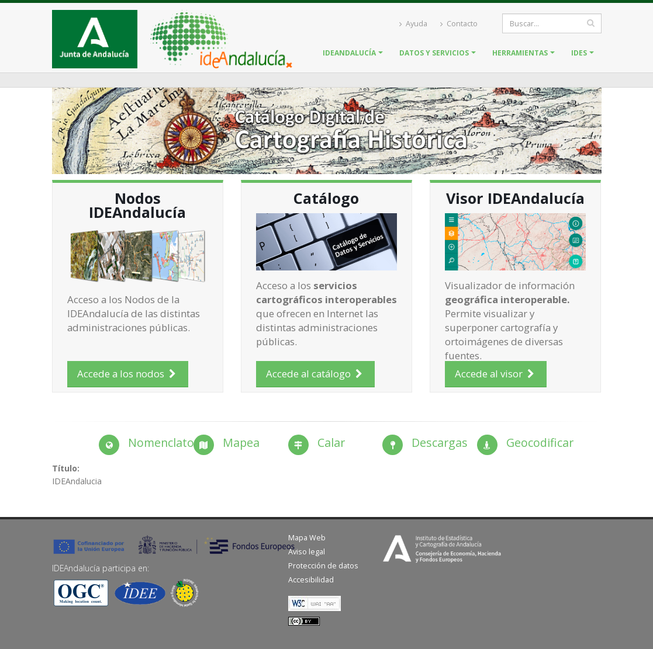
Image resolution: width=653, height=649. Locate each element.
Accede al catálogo (315, 373)
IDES (579, 53)
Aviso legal (306, 552)
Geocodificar (539, 442)
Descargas (440, 442)
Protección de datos (323, 566)
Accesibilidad (311, 580)
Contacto (459, 24)
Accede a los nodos (127, 373)
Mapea (241, 442)
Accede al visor (496, 373)
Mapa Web (307, 538)
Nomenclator (163, 442)
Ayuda (413, 24)
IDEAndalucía (349, 53)
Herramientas (520, 53)
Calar (331, 442)
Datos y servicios (434, 53)
